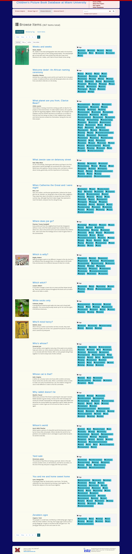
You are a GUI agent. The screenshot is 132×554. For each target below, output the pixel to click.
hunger (90, 521)
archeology (82, 225)
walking (91, 312)
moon (92, 235)
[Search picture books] (113, 11)
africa (80, 73)
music (100, 235)
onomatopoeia (83, 498)
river (88, 444)
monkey (93, 406)
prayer (92, 89)
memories (99, 53)
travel (109, 209)
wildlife (100, 416)
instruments (108, 232)
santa (89, 240)
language (102, 84)
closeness (88, 191)
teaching (90, 148)
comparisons (107, 112)
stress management (93, 145)
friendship (82, 199)
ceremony (93, 76)
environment (90, 125)
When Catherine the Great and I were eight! (52, 186)
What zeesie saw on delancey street (52, 159)
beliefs (104, 107)
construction (93, 485)
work (98, 245)
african (89, 73)
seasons (97, 240)
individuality (104, 130)
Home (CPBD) (97, 2)
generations (100, 127)
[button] (110, 11)
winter (90, 245)
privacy (111, 238)
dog (109, 355)
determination (105, 122)
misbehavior (82, 406)
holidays (92, 168)
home (107, 490)
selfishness (101, 411)
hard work (92, 84)
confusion (97, 380)
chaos (108, 50)
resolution (82, 143)
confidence (94, 114)
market (81, 86)
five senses (82, 232)
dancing (81, 197)
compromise (82, 114)
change (89, 227)
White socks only (42, 300)
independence (105, 268)
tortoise (97, 414)
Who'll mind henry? (43, 322)
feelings (110, 79)
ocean (91, 204)
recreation (110, 53)
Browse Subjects (20, 11)
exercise (90, 197)
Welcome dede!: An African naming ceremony (51, 71)
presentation (82, 138)
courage (81, 120)
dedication (82, 122)
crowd (104, 485)
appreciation (82, 261)
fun (91, 53)
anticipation (106, 104)
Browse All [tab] (20, 32)
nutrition (101, 238)
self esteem (91, 273)
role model (102, 143)
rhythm (81, 501)
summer (90, 209)
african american (84, 304)
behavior (90, 350)
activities (81, 50)
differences (110, 263)
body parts (97, 480)
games (91, 199)
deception (107, 380)
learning (81, 132)
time (80, 55)
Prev (22, 37)
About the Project (98, 3)
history (91, 439)
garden (81, 403)
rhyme (90, 289)
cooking (92, 79)
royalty (81, 240)
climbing (101, 109)
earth (80, 125)
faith (100, 125)
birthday (81, 163)
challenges (92, 109)
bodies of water (103, 189)
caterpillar (82, 431)
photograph (82, 89)
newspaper (82, 204)
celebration (82, 76)
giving (98, 81)
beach (92, 189)
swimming (100, 209)
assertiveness (83, 107)
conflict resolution (84, 117)
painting (94, 498)
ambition (95, 104)
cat (98, 350)
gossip (99, 232)
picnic (109, 204)
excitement (105, 230)
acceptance (82, 258)
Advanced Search (59, 11)
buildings (106, 480)
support (81, 148)
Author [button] (29, 42)
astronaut (93, 225)
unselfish (81, 150)
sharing (98, 173)
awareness (95, 107)
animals (92, 258)
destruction (93, 122)
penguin (81, 273)
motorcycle (82, 442)
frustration (89, 127)
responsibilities (99, 362)
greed (89, 403)
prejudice (93, 309)
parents (102, 86)
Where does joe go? (43, 221)
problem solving (106, 138)
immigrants (102, 168)
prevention (94, 138)
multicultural (91, 86)
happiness (82, 84)
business (91, 50)
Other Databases (98, 7)
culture (105, 194)
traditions (81, 91)
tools (100, 503)
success (106, 145)
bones (80, 227)
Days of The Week (98, 355)
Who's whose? (40, 343)
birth (104, 73)
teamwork (100, 148)
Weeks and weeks (42, 46)
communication (83, 112)
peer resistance (99, 465)
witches (81, 291)
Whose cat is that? (42, 374)
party (89, 173)
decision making (106, 120)
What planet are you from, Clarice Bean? (50, 101)
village (91, 91)
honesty (105, 403)
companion (110, 191)
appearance (102, 258)
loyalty (90, 132)
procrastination (103, 408)
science (81, 145)
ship (106, 240)
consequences (98, 398)
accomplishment (84, 104)
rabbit (80, 411)
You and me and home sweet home (51, 476)
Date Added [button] (36, 42)
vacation (81, 245)
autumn (102, 225)
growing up (82, 268)
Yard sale (38, 456)
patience (100, 204)
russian (81, 209)
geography (89, 81)
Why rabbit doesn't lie (44, 392)
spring (80, 243)
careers (100, 50)
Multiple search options (90, 14)
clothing (103, 76)
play (89, 362)
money (89, 171)
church (101, 483)
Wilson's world (40, 425)
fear (88, 307)
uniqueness (103, 273)
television (99, 365)
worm (93, 447)
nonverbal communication (104, 132)
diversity (81, 266)
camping (81, 109)
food (80, 81)
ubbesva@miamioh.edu (29, 551)
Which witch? (40, 282)
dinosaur (95, 434)
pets (91, 383)
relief (91, 140)
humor (111, 286)
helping (94, 130)
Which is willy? (40, 254)
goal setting (101, 286)
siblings (98, 328)
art (88, 429)
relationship (107, 207)
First (17, 37)
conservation (98, 117)
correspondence (83, 355)
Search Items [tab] (41, 32)
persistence (91, 135)
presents (101, 89)
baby (96, 73)
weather (100, 312)
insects (100, 439)
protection (82, 140)
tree (109, 148)
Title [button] (23, 42)
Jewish (81, 171)
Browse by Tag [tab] (30, 32)
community (82, 53)
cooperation (110, 117)
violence (81, 416)
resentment (100, 140)
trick (105, 414)
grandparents (109, 81)
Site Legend (96, 5)
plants (80, 444)
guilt (97, 403)
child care (81, 325)
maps (111, 84)
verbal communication (95, 150)
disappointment (106, 434)
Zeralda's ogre (40, 515)
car (80, 191)
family (101, 79)
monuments (82, 235)
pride (102, 309)
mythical (81, 289)
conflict (104, 114)
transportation (101, 243)
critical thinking (92, 120)
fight (80, 127)
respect (92, 143)
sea (95, 444)
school (111, 143)
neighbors (103, 202)
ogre (107, 521)
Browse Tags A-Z (33, 11)
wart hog (90, 416)
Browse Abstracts (46, 11)
